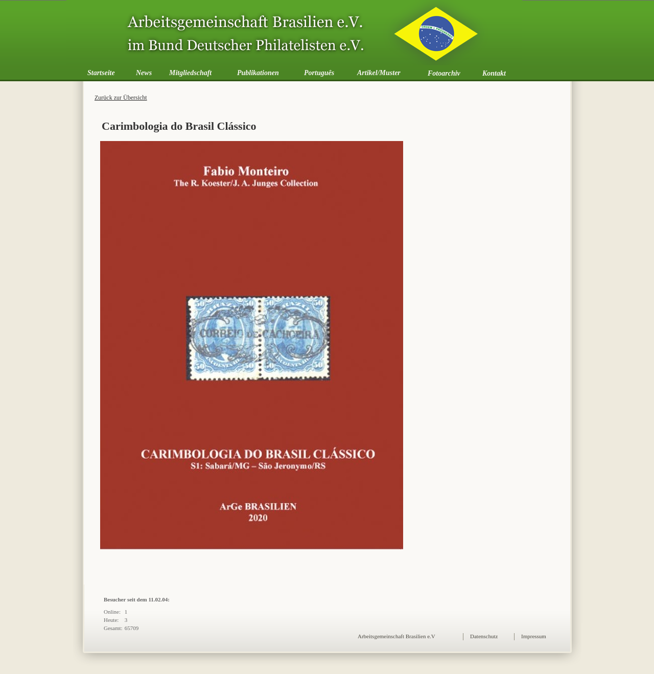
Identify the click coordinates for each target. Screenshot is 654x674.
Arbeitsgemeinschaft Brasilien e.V (396, 636)
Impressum (533, 636)
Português (319, 73)
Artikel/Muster (379, 73)
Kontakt (494, 73)
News (144, 73)
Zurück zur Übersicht (121, 97)
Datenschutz (484, 636)
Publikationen (258, 73)
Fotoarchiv (444, 73)
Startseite (101, 73)
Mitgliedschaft (190, 73)
